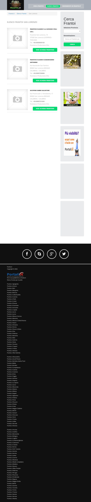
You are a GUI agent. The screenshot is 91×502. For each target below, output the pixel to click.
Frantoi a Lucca (11, 314)
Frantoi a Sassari (12, 413)
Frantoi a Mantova (12, 460)
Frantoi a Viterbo (12, 498)
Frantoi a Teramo (12, 344)
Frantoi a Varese (12, 494)
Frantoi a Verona (12, 496)
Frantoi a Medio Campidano (15, 462)
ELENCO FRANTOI (53, 6)
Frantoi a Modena (12, 464)
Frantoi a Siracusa (12, 415)
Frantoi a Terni (11, 417)
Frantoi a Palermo (12, 470)
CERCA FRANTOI (38, 6)
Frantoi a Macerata (12, 387)
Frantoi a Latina (11, 455)
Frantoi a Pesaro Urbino (14, 329)
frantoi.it (9, 267)
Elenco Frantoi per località (14, 280)
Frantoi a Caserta (12, 297)
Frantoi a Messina (12, 318)
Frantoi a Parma (12, 327)
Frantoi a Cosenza (12, 372)
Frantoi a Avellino (12, 432)
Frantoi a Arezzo (12, 286)
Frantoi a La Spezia (12, 383)
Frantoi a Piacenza (12, 475)
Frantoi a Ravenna (12, 335)
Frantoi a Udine (11, 421)
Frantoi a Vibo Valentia (13, 353)
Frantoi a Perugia (12, 473)
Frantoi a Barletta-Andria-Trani (16, 361)
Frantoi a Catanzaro (13, 442)
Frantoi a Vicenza (12, 426)
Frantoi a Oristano (12, 325)
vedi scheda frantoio (45, 50)
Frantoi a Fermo (11, 447)
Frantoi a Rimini (11, 411)
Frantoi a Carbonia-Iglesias (15, 440)
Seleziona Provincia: (71, 28)
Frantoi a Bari (11, 288)
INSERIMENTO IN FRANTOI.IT (71, 6)
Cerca (72, 44)
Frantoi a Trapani (12, 346)
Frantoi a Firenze (12, 303)
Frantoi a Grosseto (12, 308)
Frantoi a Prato (11, 406)
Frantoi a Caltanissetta (13, 295)
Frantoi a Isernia (12, 453)
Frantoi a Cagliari (12, 438)
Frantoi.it (11, 13)
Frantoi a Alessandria (13, 357)
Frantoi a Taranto (12, 488)
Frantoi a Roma (11, 483)
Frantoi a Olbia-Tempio (14, 468)
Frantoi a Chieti (11, 299)
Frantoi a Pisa (11, 331)
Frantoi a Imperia (12, 380)
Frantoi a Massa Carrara (14, 316)
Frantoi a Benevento (13, 434)
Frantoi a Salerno (12, 340)
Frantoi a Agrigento (12, 284)
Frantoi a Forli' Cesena (13, 449)
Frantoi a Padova (12, 398)
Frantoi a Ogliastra (12, 395)
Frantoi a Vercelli (12, 423)
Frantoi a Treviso (12, 492)
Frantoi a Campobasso (13, 367)
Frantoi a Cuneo (11, 301)
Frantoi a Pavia (11, 400)
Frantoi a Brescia (12, 292)
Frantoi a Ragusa (12, 479)
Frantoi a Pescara (12, 402)
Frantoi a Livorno (12, 458)
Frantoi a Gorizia (12, 451)
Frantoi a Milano (12, 391)
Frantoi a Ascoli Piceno (13, 359)
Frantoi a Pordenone (13, 477)
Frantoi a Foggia (12, 376)
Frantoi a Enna (11, 374)
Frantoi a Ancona (12, 430)
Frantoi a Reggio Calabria (14, 408)
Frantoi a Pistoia (12, 404)
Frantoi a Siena (11, 342)
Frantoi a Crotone (12, 445)
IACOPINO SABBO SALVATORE (40, 90)
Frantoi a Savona (12, 486)
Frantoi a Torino (11, 490)
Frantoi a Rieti (11, 338)
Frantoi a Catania (12, 370)
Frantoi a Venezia (12, 351)
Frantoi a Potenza (12, 333)
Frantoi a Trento (12, 419)
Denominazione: (69, 35)
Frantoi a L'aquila (12, 310)
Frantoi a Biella (11, 363)
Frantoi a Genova (12, 378)
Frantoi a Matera (12, 389)
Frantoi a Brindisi (12, 365)
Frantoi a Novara (12, 466)
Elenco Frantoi (21, 13)
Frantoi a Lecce (11, 312)
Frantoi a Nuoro (11, 323)
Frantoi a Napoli (11, 393)
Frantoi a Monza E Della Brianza (16, 320)
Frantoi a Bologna (12, 436)
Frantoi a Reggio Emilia (14, 481)
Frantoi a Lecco (11, 385)
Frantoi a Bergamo (12, 290)
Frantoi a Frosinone (12, 305)
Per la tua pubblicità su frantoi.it (16, 278)
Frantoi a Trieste (12, 348)
